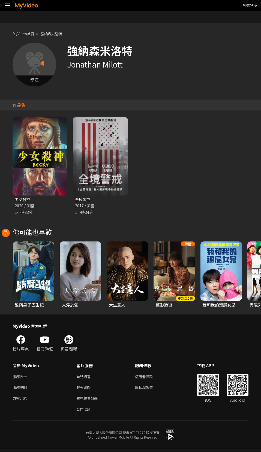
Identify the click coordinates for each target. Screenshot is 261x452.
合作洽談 (84, 412)
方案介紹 (21, 400)
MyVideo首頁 (25, 34)
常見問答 (84, 377)
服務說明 (21, 389)
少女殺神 (23, 199)
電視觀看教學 (88, 400)
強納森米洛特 (56, 34)
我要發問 (84, 389)
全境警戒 (83, 199)
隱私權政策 (148, 389)
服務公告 (21, 377)
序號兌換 (250, 5)
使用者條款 (148, 377)
